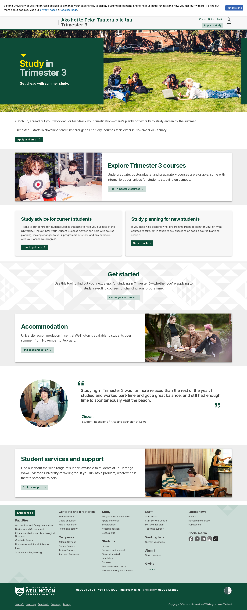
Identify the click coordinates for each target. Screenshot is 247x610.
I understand (234, 7)
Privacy (67, 604)
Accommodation (111, 528)
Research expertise (199, 520)
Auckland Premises (69, 554)
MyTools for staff (154, 524)
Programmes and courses (116, 516)
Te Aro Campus (67, 550)
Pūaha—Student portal (114, 566)
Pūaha (202, 19)
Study (106, 512)
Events (192, 516)
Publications (195, 524)
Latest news (198, 512)
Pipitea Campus (67, 546)
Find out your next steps (121, 300)
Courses (106, 562)
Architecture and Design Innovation (34, 526)
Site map (31, 604)
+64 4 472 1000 (107, 589)
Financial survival (111, 554)
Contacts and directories (77, 512)
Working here (155, 537)
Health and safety (68, 528)
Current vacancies (155, 542)
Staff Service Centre (156, 520)
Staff (219, 19)
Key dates (107, 558)
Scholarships (109, 524)
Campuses (66, 537)
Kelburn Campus (67, 542)
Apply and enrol (29, 140)
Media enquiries (67, 520)
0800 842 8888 (168, 589)
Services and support (113, 550)
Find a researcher (68, 524)
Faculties (22, 522)
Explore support (34, 491)
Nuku (211, 19)
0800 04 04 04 (85, 589)
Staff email (151, 516)
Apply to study (212, 25)
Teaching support (154, 528)
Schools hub (108, 533)
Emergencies (27, 513)
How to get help (34, 248)
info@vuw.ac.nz (130, 589)
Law (17, 549)
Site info (19, 604)
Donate (151, 569)
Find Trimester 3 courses (127, 190)
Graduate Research (25, 541)
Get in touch (142, 244)
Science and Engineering (28, 553)
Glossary (56, 604)
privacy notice (48, 9)
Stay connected (153, 555)
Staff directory (66, 516)
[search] (229, 19)
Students (108, 541)
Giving (149, 564)
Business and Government (29, 530)
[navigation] (229, 25)
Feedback (43, 604)
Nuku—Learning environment (117, 570)
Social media (198, 533)
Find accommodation (38, 353)
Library (105, 546)
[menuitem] (19, 604)
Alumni (150, 550)
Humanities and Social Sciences (32, 545)
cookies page (69, 9)
